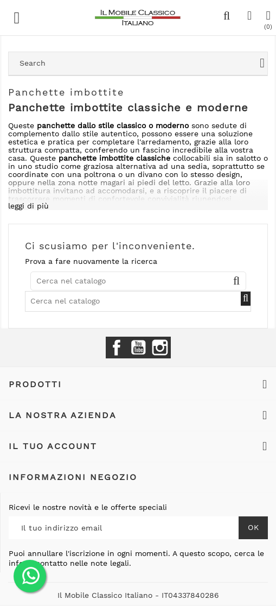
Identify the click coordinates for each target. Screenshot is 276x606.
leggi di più (28, 205)
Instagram (160, 347)
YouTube (138, 347)
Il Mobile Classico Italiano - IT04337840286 (138, 595)
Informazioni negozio (73, 477)
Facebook (116, 347)
